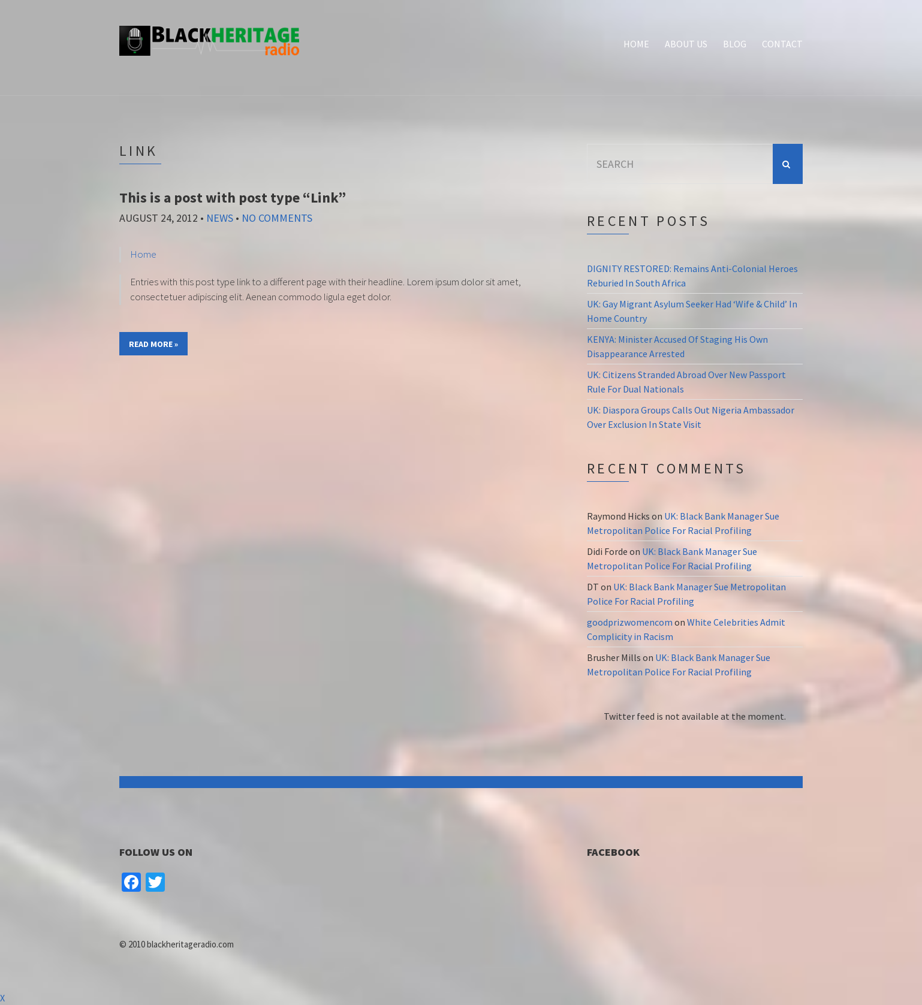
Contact (782, 44)
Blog (734, 44)
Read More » (153, 344)
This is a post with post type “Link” (232, 197)
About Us (686, 44)
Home (636, 44)
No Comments (277, 218)
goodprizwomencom (630, 622)
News (219, 218)
